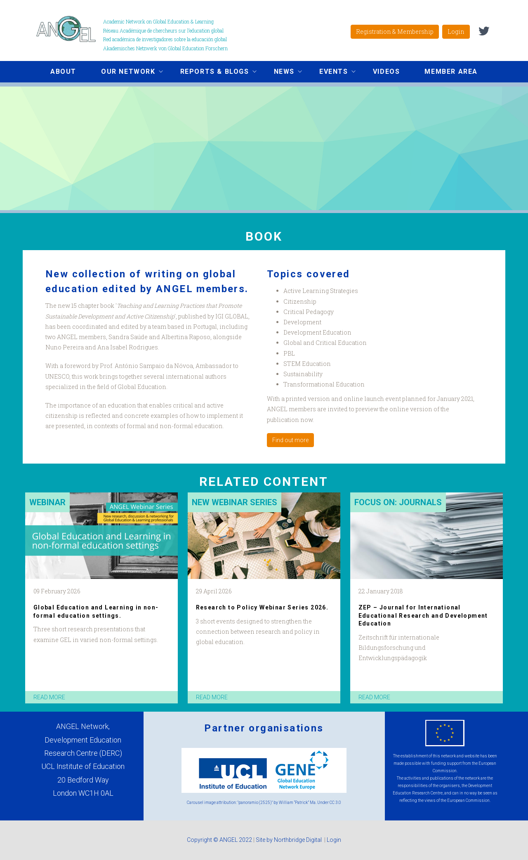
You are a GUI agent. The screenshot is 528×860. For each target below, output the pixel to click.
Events (331, 72)
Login (456, 31)
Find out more (290, 440)
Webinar (47, 502)
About (63, 71)
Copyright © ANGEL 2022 (219, 840)
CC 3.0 (335, 802)
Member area (451, 71)
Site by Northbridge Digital (289, 840)
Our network (126, 72)
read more (49, 697)
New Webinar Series (234, 502)
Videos (386, 71)
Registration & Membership (395, 31)
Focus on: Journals (398, 502)
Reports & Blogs (212, 72)
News (282, 72)
